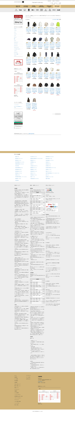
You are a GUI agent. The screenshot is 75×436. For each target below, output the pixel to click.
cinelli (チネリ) (58, 10)
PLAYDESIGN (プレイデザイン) (33, 10)
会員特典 (16, 382)
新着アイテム (18, 6)
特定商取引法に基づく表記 (19, 396)
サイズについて (17, 389)
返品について (17, 387)
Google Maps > (40, 381)
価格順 (57, 19)
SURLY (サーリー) (54, 10)
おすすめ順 (54, 19)
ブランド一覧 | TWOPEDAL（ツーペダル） (18, 107)
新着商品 (16, 377)
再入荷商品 (16, 380)
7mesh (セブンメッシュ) (50, 10)
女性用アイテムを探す (41, 6)
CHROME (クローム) (29, 10)
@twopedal (31, 133)
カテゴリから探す (26, 6)
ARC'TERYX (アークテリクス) (16, 10)
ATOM (17, 404)
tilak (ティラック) (20, 10)
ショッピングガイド (18, 394)
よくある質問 (17, 392)
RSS (15, 404)
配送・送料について (18, 385)
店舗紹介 (49, 6)
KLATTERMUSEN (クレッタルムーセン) (24, 10)
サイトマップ (17, 399)
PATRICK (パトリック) (46, 10)
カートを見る (28, 377)
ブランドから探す (34, 6)
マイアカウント (28, 375)
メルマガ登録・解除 (18, 401)
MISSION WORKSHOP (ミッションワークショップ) (41, 10)
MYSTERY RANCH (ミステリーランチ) (37, 10)
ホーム (16, 375)
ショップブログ (57, 6)
